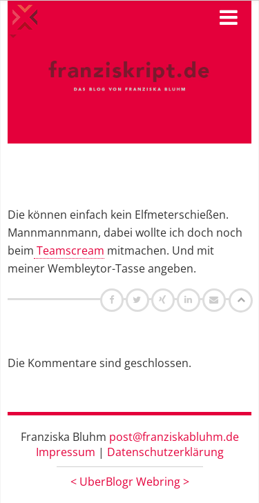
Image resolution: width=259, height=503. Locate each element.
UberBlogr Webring (129, 481)
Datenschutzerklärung (165, 452)
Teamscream (69, 250)
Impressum (65, 452)
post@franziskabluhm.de (174, 436)
